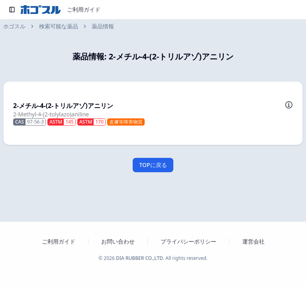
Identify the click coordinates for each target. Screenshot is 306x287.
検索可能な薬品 (58, 26)
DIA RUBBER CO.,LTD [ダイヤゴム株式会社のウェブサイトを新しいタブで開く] (139, 258)
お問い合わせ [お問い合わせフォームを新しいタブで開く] (118, 241)
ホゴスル (14, 26)
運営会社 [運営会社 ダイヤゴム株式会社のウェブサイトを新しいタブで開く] (253, 241)
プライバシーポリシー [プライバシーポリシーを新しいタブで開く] (188, 241)
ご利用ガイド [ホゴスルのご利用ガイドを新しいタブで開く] (58, 241)
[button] (153, 113)
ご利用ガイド (83, 9)
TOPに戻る (153, 165)
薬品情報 (103, 26)
